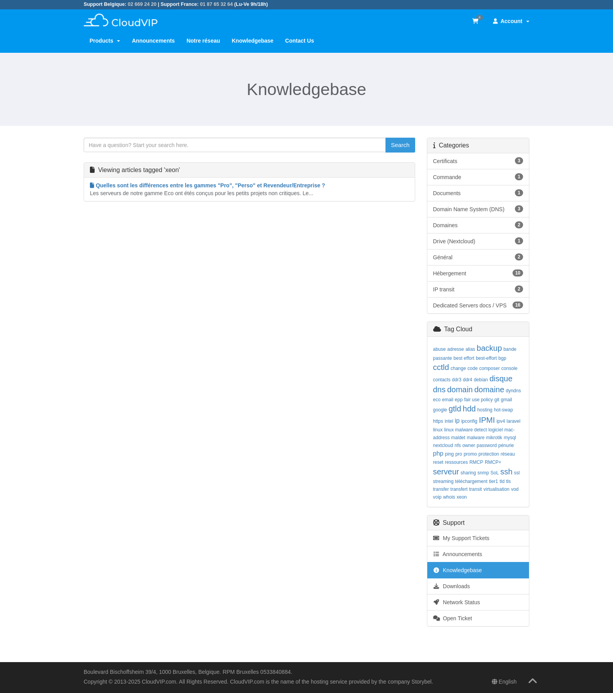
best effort (463, 358)
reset (438, 462)
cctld (441, 367)
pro (458, 454)
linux (438, 430)
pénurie (506, 445)
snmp (483, 473)
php (438, 453)
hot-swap (503, 410)
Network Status (456, 602)
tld (502, 481)
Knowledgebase (253, 41)
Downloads (451, 586)
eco (437, 399)
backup (489, 348)
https (438, 421)
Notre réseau (203, 41)
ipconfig (469, 421)
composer (489, 368)
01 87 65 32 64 (216, 4)
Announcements (153, 41)
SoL (495, 473)
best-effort (486, 358)
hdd (469, 408)
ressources (456, 462)
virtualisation (497, 489)
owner (468, 445)
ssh (506, 471)
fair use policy (478, 399)
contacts (442, 379)
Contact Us (299, 41)
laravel (513, 421)
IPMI (487, 420)
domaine (489, 389)
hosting (485, 410)
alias (470, 349)
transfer (441, 489)
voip (437, 497)
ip (457, 420)
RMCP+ (493, 462)
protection (489, 454)
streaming (443, 481)
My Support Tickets (461, 538)
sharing (468, 473)
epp (458, 399)
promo (470, 454)
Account (511, 21)
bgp (502, 358)
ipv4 (500, 421)
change (458, 368)
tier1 (493, 481)
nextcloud (443, 445)
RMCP (476, 462)
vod (514, 489)
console (509, 368)
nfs (458, 445)
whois (449, 497)
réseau (507, 454)
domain (460, 389)
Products (105, 41)
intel (449, 421)
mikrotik (494, 437)
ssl (517, 473)
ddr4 (467, 379)
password (486, 445)
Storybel (422, 682)
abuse (439, 349)
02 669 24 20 (142, 4)
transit (475, 489)
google (440, 410)
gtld (454, 408)
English (504, 682)
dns (439, 389)
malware (475, 437)
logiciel (495, 430)
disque (501, 378)
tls (508, 481)
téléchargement (471, 481)
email (447, 399)
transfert (459, 489)
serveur (446, 471)
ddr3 (456, 379)
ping (449, 454)
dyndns (513, 390)
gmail (506, 399)
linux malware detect (465, 430)
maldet (458, 437)
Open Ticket (452, 618)
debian (481, 379)
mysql (510, 437)
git (497, 399)
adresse (455, 349)
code (473, 368)
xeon (462, 497)
